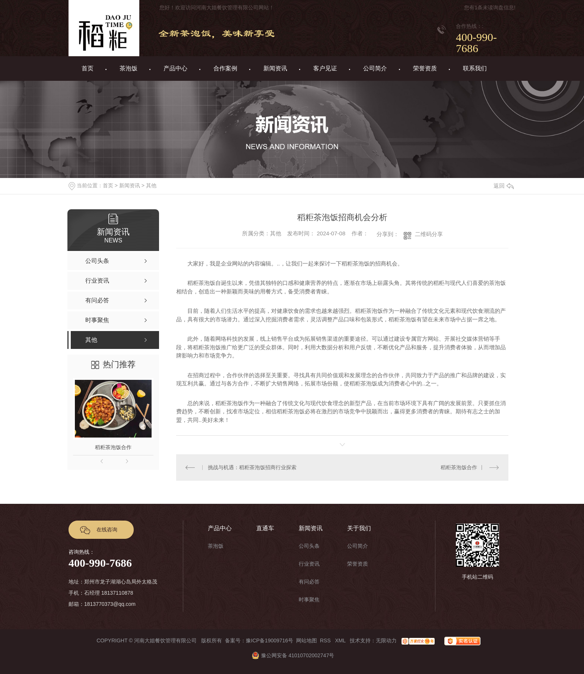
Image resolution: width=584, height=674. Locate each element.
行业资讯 (309, 564)
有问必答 (309, 582)
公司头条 (309, 546)
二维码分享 (429, 234)
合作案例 (225, 68)
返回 (503, 185)
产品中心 (175, 68)
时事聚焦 (309, 600)
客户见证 (325, 68)
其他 (151, 185)
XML (341, 640)
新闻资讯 (275, 68)
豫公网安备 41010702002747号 (292, 655)
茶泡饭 (128, 68)
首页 (87, 68)
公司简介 (375, 68)
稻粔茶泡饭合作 (113, 447)
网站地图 (306, 640)
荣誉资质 (425, 68)
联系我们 (475, 68)
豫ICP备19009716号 (269, 640)
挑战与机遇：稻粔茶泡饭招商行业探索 (252, 467)
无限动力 (386, 640)
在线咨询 (106, 529)
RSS (326, 640)
